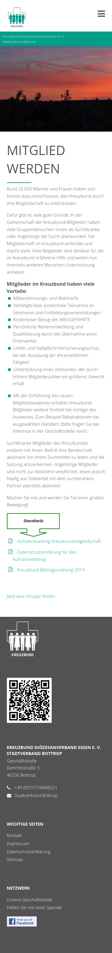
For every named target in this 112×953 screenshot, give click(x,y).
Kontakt (14, 835)
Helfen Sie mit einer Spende (34, 907)
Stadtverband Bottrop (36, 795)
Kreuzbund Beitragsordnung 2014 (51, 570)
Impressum (18, 843)
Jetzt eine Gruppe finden (31, 596)
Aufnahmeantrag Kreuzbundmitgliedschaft (59, 541)
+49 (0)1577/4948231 (36, 787)
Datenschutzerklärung (28, 851)
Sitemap (15, 859)
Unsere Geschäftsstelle (30, 900)
